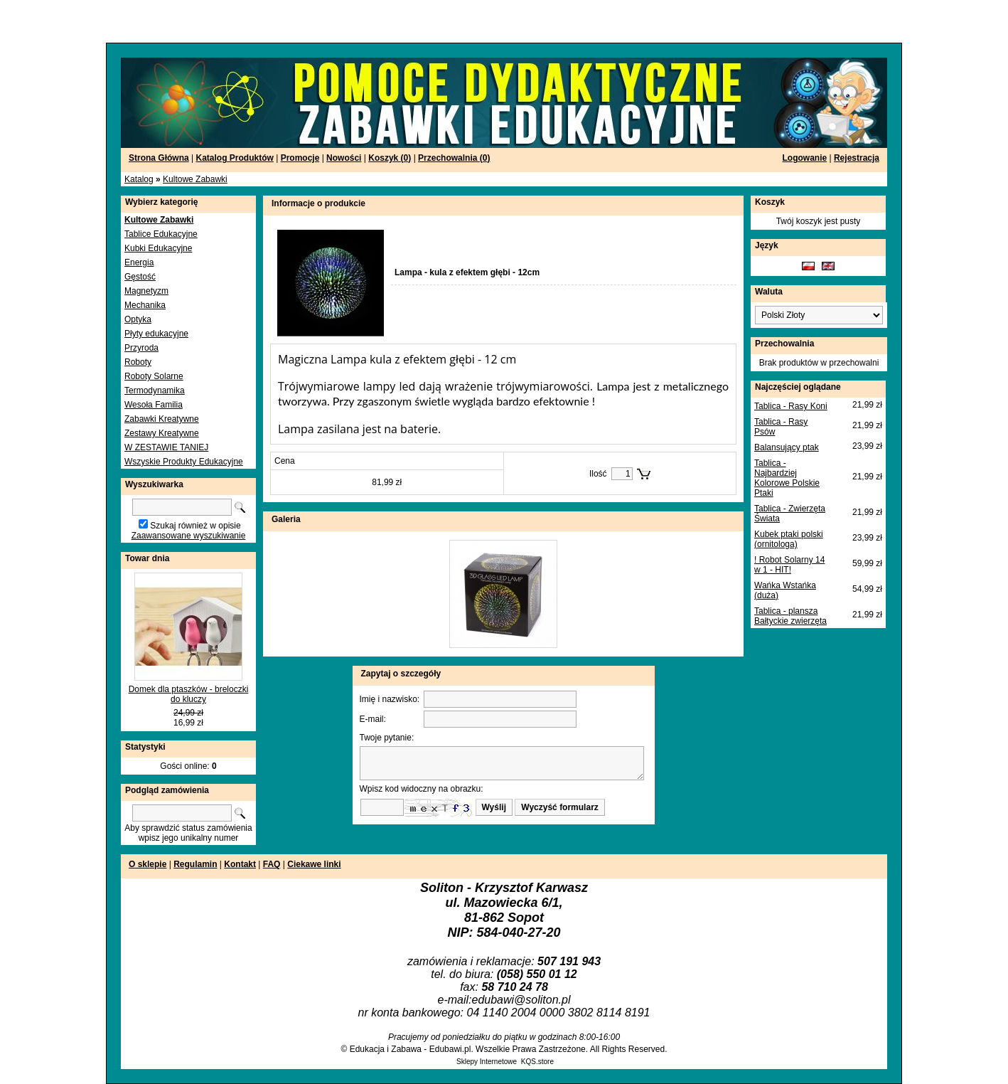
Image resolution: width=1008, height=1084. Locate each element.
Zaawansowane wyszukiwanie (189, 536)
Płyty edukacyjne (156, 334)
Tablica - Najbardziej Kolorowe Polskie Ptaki (787, 478)
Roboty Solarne (153, 376)
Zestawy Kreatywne (161, 433)
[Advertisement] (172, 21)
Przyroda (141, 348)
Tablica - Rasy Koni (790, 406)
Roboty (137, 362)
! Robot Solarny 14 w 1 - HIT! (789, 565)
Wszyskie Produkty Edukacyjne (183, 462)
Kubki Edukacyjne (158, 248)
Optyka (137, 319)
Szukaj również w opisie (195, 526)
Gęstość (140, 277)
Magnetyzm (146, 291)
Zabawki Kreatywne (161, 419)
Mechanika (145, 305)
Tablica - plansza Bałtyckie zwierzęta (790, 616)
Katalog (139, 179)
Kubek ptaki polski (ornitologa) (788, 539)
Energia (139, 262)
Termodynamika (154, 390)
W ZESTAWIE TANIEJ (166, 447)
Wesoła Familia (153, 405)
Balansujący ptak (786, 447)
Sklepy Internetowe (486, 1062)
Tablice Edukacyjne (161, 234)
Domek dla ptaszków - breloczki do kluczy (189, 694)
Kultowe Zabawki (195, 179)
